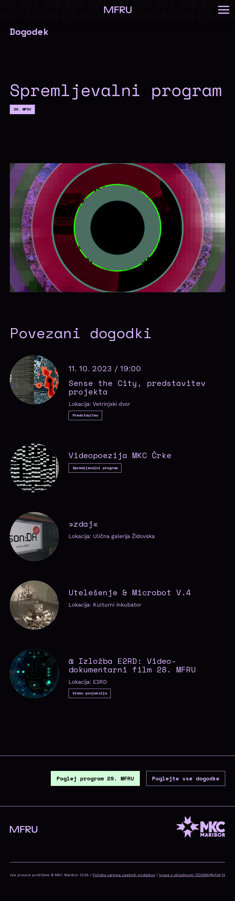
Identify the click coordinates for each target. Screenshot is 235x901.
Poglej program (95, 778)
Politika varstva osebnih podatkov (124, 875)
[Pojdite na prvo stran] (118, 9)
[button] (223, 10)
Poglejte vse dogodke (185, 778)
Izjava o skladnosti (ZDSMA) (184, 875)
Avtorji (217, 874)
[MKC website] (200, 827)
